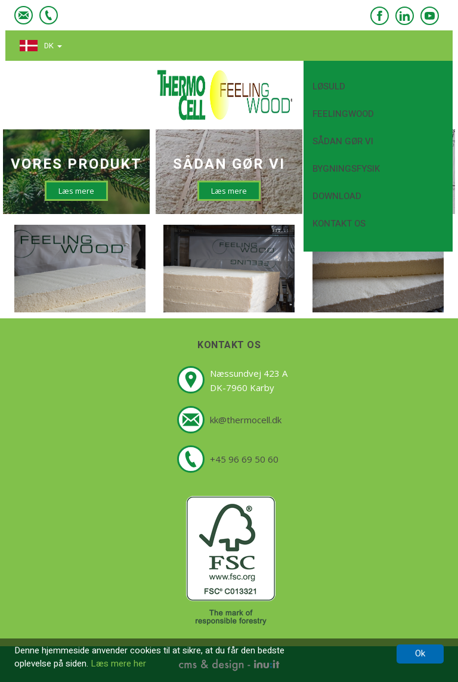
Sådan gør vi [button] (381, 141)
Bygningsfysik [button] (381, 168)
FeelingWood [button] (381, 113)
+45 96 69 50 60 (244, 459)
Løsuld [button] (381, 86)
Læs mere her (118, 663)
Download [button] (381, 196)
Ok (420, 653)
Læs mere (76, 190)
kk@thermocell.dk (245, 420)
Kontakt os (339, 223)
